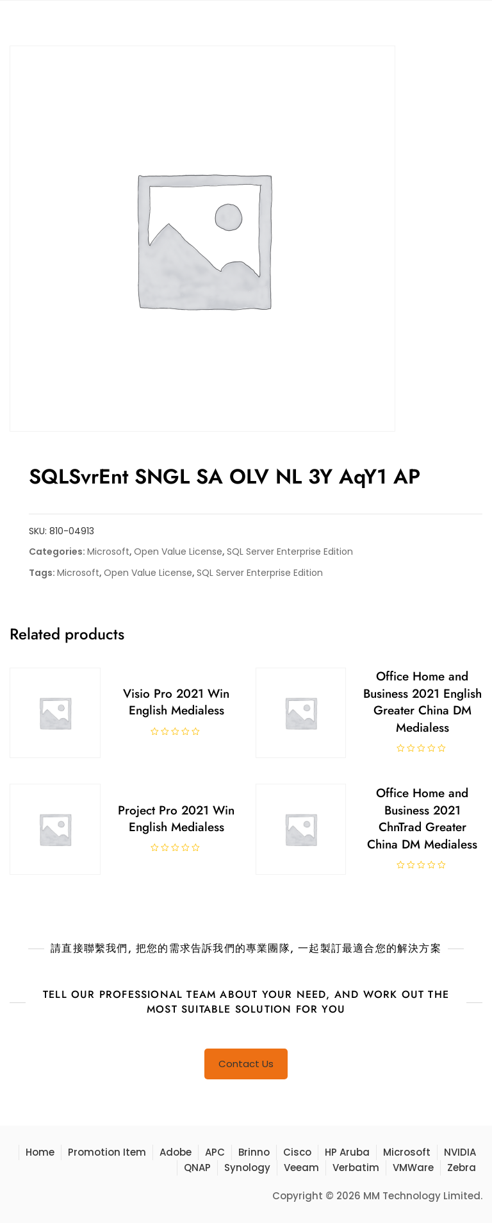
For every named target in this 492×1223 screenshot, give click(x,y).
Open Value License (178, 551)
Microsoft (108, 551)
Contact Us (246, 1063)
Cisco (297, 1152)
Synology (247, 1167)
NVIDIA (460, 1152)
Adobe (176, 1152)
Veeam (301, 1167)
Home (40, 1152)
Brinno (254, 1152)
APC (215, 1152)
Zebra (461, 1167)
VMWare (413, 1167)
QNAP (197, 1167)
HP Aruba (347, 1152)
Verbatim (355, 1167)
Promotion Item (107, 1152)
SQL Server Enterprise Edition (290, 551)
